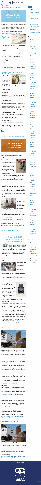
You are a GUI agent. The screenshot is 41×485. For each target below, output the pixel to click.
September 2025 (33, 53)
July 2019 (31, 160)
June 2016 (32, 198)
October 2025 (32, 51)
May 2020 (32, 142)
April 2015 (32, 224)
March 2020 (32, 146)
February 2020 (32, 148)
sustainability (20, 130)
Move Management (33, 256)
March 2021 (32, 129)
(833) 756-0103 (30, 1)
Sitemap (24, 482)
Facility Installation (33, 247)
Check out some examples (5, 394)
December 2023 (33, 82)
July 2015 (31, 218)
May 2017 (32, 178)
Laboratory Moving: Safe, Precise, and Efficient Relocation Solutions (34, 14)
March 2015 (32, 226)
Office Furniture (7, 137)
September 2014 (33, 237)
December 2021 (33, 119)
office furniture (21, 225)
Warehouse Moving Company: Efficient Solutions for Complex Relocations (35, 23)
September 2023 (33, 86)
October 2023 (32, 84)
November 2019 (33, 153)
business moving (5, 322)
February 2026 (32, 44)
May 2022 (32, 110)
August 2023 (32, 88)
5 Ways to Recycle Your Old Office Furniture (10, 421)
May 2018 (32, 175)
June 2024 (32, 75)
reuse (17, 130)
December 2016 (33, 188)
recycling (2, 226)
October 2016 (32, 191)
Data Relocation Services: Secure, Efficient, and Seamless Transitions (34, 28)
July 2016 (31, 197)
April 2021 (32, 128)
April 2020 (32, 144)
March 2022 (32, 113)
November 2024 (33, 68)
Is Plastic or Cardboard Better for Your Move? (10, 7)
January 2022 (32, 117)
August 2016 (32, 195)
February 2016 (32, 206)
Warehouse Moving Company (35, 267)
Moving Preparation (33, 260)
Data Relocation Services (34, 245)
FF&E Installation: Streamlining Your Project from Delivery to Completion (35, 18)
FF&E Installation (33, 249)
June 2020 (32, 140)
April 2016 (32, 202)
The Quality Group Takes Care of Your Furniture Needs (12, 135)
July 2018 (31, 173)
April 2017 (32, 180)
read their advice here (11, 451)
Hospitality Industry (33, 253)
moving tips (21, 322)
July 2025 (31, 57)
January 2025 (32, 64)
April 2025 (32, 61)
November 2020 (33, 133)
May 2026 (32, 39)
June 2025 (32, 59)
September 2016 (33, 193)
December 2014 (33, 231)
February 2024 (32, 80)
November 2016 (33, 189)
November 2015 (33, 211)
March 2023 (32, 97)
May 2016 (32, 200)
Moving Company (33, 258)
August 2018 (32, 171)
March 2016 (32, 204)
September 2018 (33, 169)
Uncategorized (32, 265)
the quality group (9, 226)
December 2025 (33, 48)
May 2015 (32, 222)
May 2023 (32, 93)
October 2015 (32, 213)
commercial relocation (6, 130)
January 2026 (32, 46)
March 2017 (32, 182)
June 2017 (32, 177)
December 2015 (33, 209)
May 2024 (32, 77)
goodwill (23, 456)
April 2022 (32, 111)
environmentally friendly (15, 322)
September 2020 (33, 135)
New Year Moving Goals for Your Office (9, 230)
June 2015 (32, 220)
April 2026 (32, 41)
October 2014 (32, 235)
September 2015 (33, 215)
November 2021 (33, 120)
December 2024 (33, 66)
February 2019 (32, 162)
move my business (13, 130)
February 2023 (32, 99)
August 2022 (32, 108)
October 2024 (32, 70)
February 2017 (32, 184)
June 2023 (32, 91)
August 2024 (32, 71)
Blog (30, 242)
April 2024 (32, 79)
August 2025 (32, 55)
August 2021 (32, 124)
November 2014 (33, 233)
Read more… (7, 454)
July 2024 (31, 73)
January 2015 (32, 229)
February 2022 (32, 115)
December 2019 (33, 151)
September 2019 (33, 157)
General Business (33, 251)
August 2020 (32, 137)
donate (17, 225)
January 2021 (32, 131)
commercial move (5, 225)
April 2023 (32, 95)
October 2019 (32, 155)
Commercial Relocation (17, 8)
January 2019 (32, 164)
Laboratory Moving (33, 255)
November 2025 (33, 50)
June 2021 (32, 126)
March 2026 (32, 42)
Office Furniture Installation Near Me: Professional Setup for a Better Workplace (35, 32)
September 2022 (33, 106)
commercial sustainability (6, 416)
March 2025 (32, 62)
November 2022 (33, 104)
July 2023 (31, 90)
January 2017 (32, 186)
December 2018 (33, 166)
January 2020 (32, 149)
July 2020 (31, 139)
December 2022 (33, 102)
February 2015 (32, 227)
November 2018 (33, 168)
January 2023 (32, 100)
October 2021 (32, 122)
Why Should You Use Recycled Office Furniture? (11, 327)
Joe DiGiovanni (11, 8)
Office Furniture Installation (35, 264)
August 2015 (32, 217)
